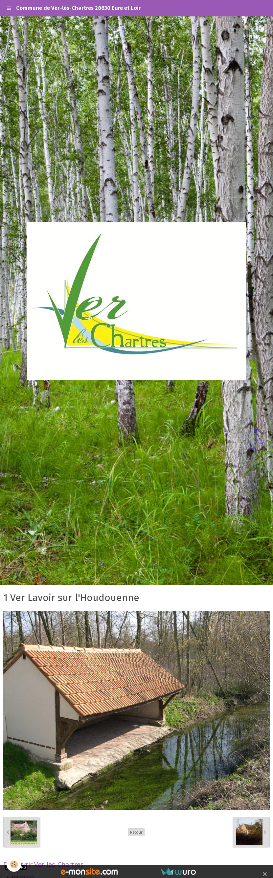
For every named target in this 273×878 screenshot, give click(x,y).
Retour (136, 832)
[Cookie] (14, 864)
